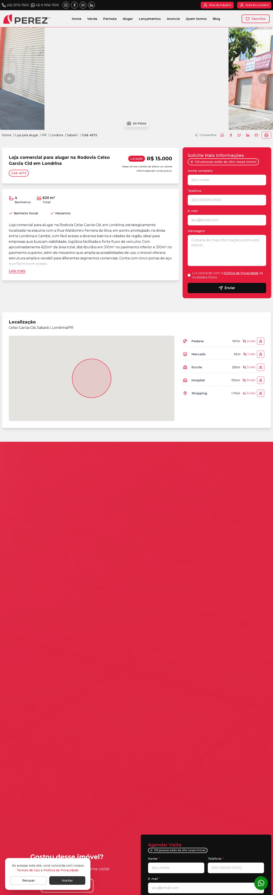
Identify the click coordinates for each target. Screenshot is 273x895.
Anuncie (173, 20)
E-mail (192, 211)
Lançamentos (150, 20)
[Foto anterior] (9, 79)
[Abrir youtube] (83, 5)
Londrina (56, 135)
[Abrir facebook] (74, 5)
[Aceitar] (67, 880)
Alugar (128, 20)
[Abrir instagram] (65, 5)
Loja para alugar (26, 135)
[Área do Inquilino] (217, 5)
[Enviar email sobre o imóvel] (256, 135)
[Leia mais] (17, 270)
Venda (92, 20)
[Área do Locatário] (254, 5)
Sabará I (72, 135)
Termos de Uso (28, 870)
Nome (154, 859)
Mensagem (196, 231)
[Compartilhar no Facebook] (230, 135)
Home (76, 20)
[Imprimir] (266, 135)
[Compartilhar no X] (239, 135)
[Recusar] (28, 880)
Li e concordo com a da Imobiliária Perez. (227, 275)
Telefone (195, 191)
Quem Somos (196, 20)
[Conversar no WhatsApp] (261, 883)
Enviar (227, 288)
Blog (216, 20)
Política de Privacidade (241, 273)
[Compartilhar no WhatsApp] (222, 135)
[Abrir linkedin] (91, 5)
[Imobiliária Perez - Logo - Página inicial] (26, 19)
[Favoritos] (256, 19)
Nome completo (201, 171)
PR (44, 135)
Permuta (110, 20)
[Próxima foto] (264, 79)
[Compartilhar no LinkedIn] (247, 135)
